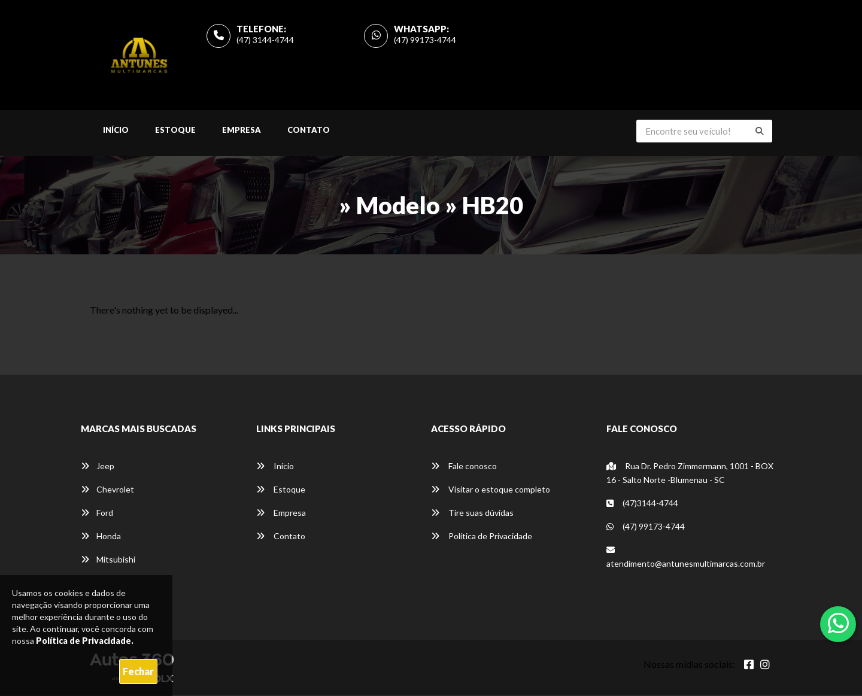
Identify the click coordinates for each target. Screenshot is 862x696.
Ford (97, 513)
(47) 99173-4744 (425, 40)
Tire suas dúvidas (472, 513)
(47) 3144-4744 (265, 40)
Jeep (97, 466)
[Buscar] (759, 131)
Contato (308, 130)
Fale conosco (464, 466)
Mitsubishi (108, 560)
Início (116, 130)
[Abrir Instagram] (765, 665)
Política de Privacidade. (84, 641)
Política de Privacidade (481, 536)
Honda (101, 536)
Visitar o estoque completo (490, 490)
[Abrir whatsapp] (838, 623)
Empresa (241, 130)
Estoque (175, 130)
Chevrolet (107, 490)
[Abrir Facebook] (749, 665)
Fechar (138, 671)
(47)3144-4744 (642, 504)
